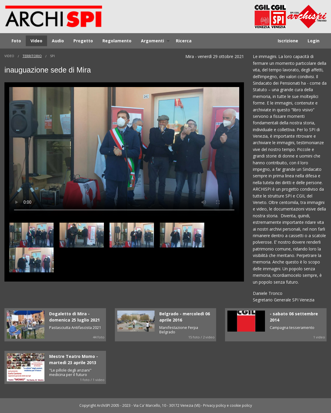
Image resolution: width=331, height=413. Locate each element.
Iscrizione (288, 41)
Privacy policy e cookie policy (227, 405)
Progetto (83, 41)
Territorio (32, 56)
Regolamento (116, 41)
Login (313, 41)
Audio (58, 41)
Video (36, 41)
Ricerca (184, 41)
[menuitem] (16, 41)
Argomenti (152, 41)
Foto (16, 41)
